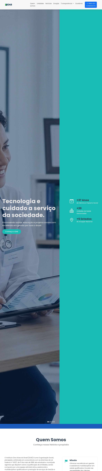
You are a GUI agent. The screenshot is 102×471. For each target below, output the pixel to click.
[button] (48, 421)
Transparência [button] (67, 3)
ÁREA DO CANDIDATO (91, 4)
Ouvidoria (79, 3)
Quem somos (32, 4)
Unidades (40, 3)
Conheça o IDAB (11, 231)
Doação (56, 3)
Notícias (48, 3)
